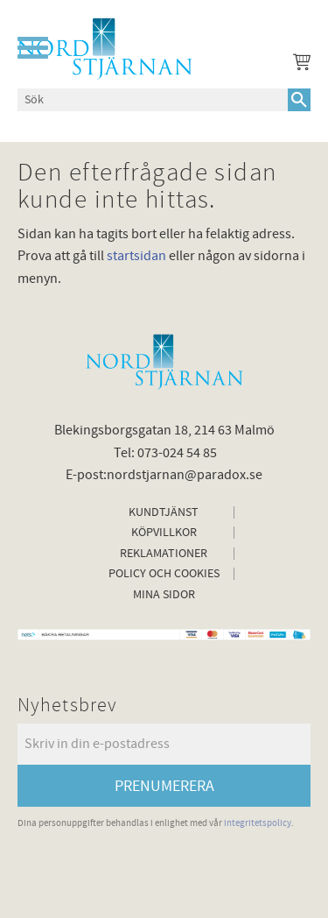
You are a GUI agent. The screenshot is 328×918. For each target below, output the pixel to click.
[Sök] (299, 99)
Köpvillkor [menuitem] (164, 532)
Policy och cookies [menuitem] (164, 574)
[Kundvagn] (298, 65)
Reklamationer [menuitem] (163, 553)
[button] (32, 47)
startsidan (136, 256)
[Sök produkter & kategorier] (152, 99)
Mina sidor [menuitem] (164, 595)
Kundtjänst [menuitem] (164, 512)
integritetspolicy (257, 823)
